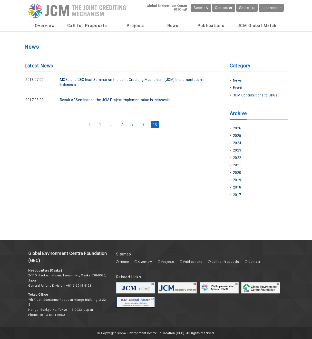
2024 (237, 143)
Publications (210, 25)
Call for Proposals (87, 25)
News (172, 25)
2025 (237, 136)
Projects (136, 25)
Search (247, 8)
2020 (237, 173)
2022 (237, 158)
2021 (237, 165)
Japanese (271, 8)
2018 (237, 187)
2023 (237, 150)
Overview (45, 25)
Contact (223, 8)
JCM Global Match (256, 25)
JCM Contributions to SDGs (255, 95)
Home (124, 262)
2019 (237, 180)
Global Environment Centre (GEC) (167, 7)
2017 (237, 195)
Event (238, 88)
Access (201, 8)
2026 (237, 128)
